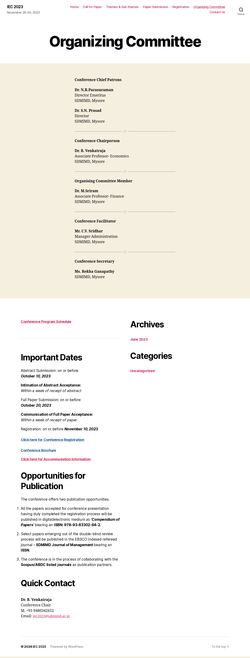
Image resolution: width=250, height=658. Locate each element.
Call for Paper (92, 7)
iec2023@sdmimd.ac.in (53, 618)
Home (74, 7)
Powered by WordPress (67, 648)
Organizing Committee (209, 7)
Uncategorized (143, 371)
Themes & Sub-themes (122, 7)
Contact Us (217, 12)
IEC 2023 (15, 7)
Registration (180, 7)
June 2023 (139, 339)
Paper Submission (155, 7)
